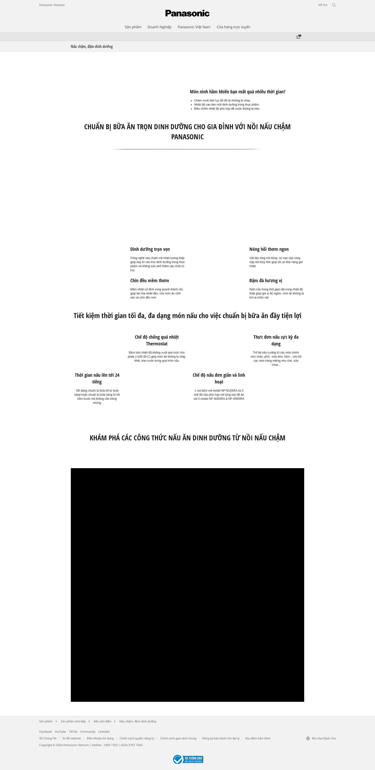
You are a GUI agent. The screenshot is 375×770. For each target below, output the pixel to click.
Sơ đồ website (71, 738)
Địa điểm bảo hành (257, 738)
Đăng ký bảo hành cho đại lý (220, 738)
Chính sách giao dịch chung (178, 738)
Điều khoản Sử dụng (100, 738)
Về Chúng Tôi (47, 738)
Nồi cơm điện (102, 721)
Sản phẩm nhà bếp (73, 721)
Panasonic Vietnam (52, 5)
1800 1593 (111, 745)
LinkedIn (104, 732)
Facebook (45, 732)
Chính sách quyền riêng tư (137, 738)
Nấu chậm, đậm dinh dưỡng (137, 721)
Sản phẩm (46, 721)
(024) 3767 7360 (132, 745)
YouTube (60, 732)
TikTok (73, 732)
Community (87, 732)
